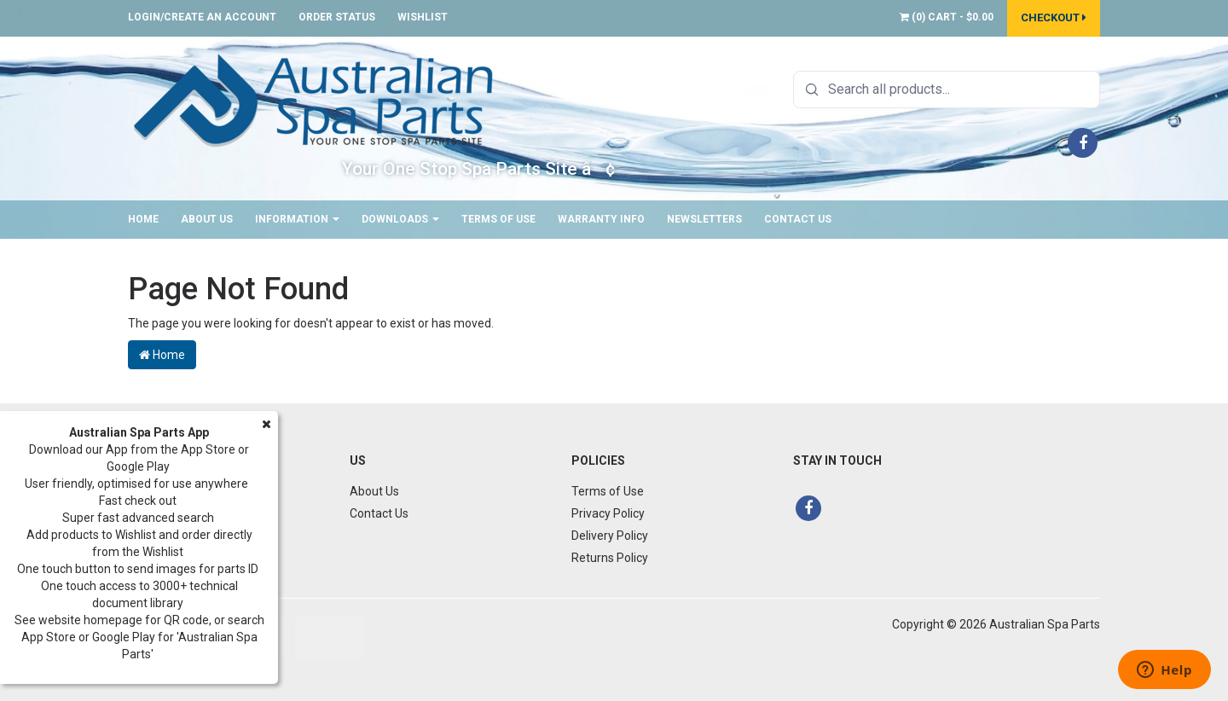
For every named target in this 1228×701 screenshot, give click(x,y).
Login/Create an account (202, 17)
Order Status (336, 17)
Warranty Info (601, 219)
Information (297, 219)
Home (143, 219)
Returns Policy (609, 558)
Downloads (400, 219)
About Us (207, 219)
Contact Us (797, 219)
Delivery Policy (609, 535)
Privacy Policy (608, 513)
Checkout (1053, 17)
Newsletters (704, 219)
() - (946, 17)
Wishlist (422, 17)
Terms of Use (498, 219)
